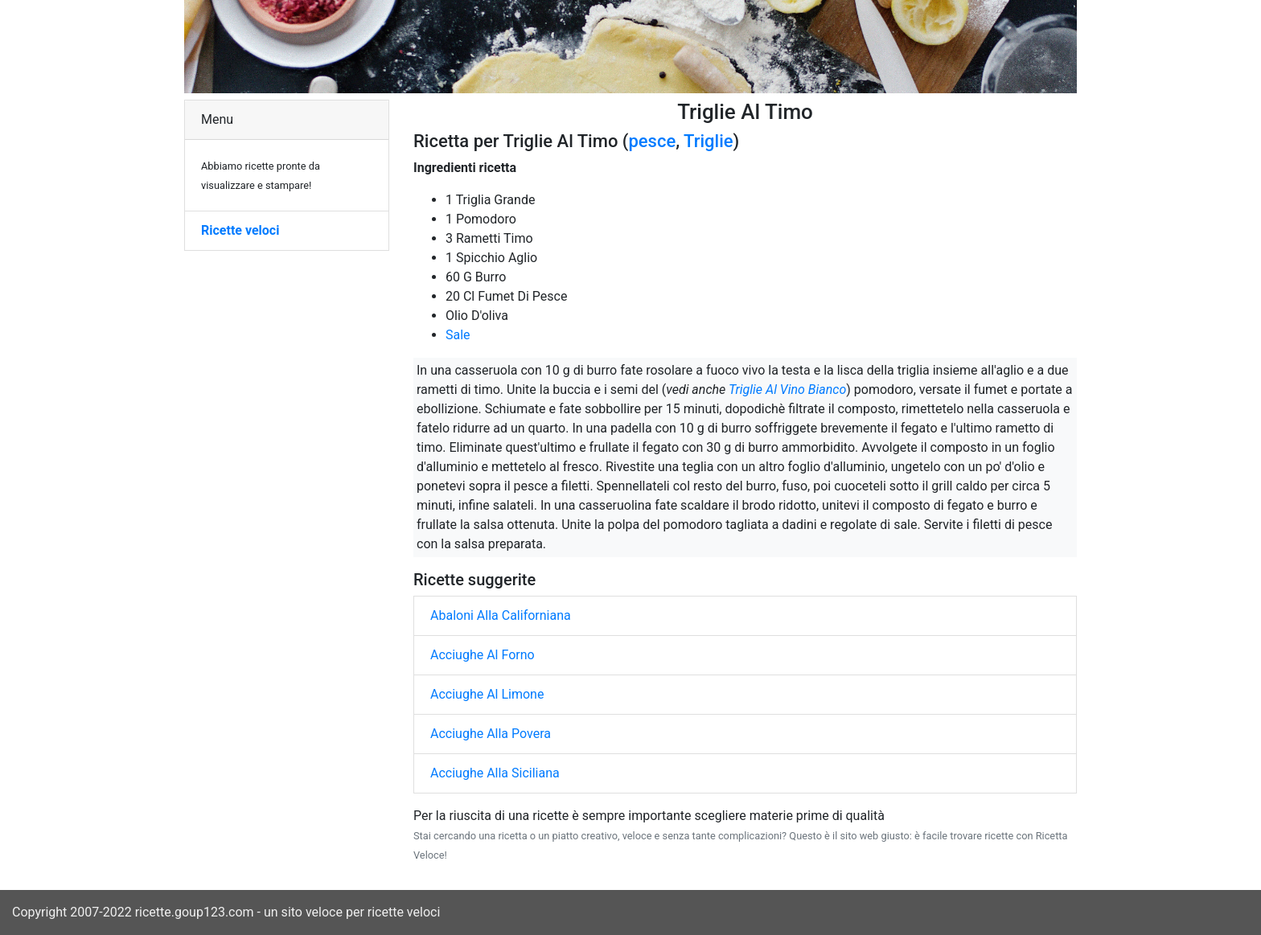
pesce (652, 141)
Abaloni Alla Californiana (500, 615)
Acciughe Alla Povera (490, 733)
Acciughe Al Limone (487, 694)
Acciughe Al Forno (482, 654)
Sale (458, 334)
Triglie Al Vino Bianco (787, 389)
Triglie (708, 141)
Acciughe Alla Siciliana (495, 773)
